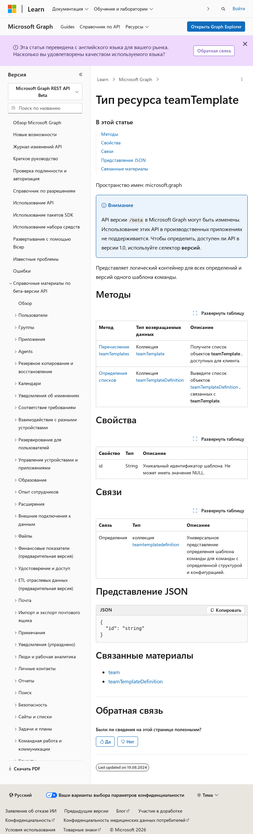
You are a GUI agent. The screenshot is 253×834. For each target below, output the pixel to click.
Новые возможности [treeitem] (35, 134)
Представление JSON (123, 160)
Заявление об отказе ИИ (30, 811)
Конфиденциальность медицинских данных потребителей (124, 820)
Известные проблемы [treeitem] (36, 259)
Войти (239, 8)
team (114, 672)
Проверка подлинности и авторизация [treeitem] (40, 174)
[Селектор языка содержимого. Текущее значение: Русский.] (20, 795)
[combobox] (45, 92)
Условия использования (30, 829)
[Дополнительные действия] (242, 79)
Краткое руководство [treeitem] (35, 158)
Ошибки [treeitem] (22, 271)
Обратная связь (214, 50)
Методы (109, 134)
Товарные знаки (80, 829)
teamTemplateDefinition (160, 380)
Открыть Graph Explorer (216, 26)
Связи (107, 151)
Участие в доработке (160, 811)
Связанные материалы (124, 168)
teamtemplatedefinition (155, 544)
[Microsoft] (12, 9)
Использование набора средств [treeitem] (46, 226)
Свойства (111, 142)
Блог (121, 811)
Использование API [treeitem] (33, 202)
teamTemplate (150, 353)
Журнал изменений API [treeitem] (37, 146)
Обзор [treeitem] (25, 303)
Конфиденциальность (28, 820)
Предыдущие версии (86, 811)
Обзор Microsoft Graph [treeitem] (37, 122)
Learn (102, 79)
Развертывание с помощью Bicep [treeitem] (42, 243)
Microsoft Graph (135, 79)
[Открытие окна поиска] (223, 9)
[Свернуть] (81, 74)
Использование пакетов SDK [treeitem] (43, 215)
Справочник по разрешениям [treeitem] (44, 191)
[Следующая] (208, 8)
